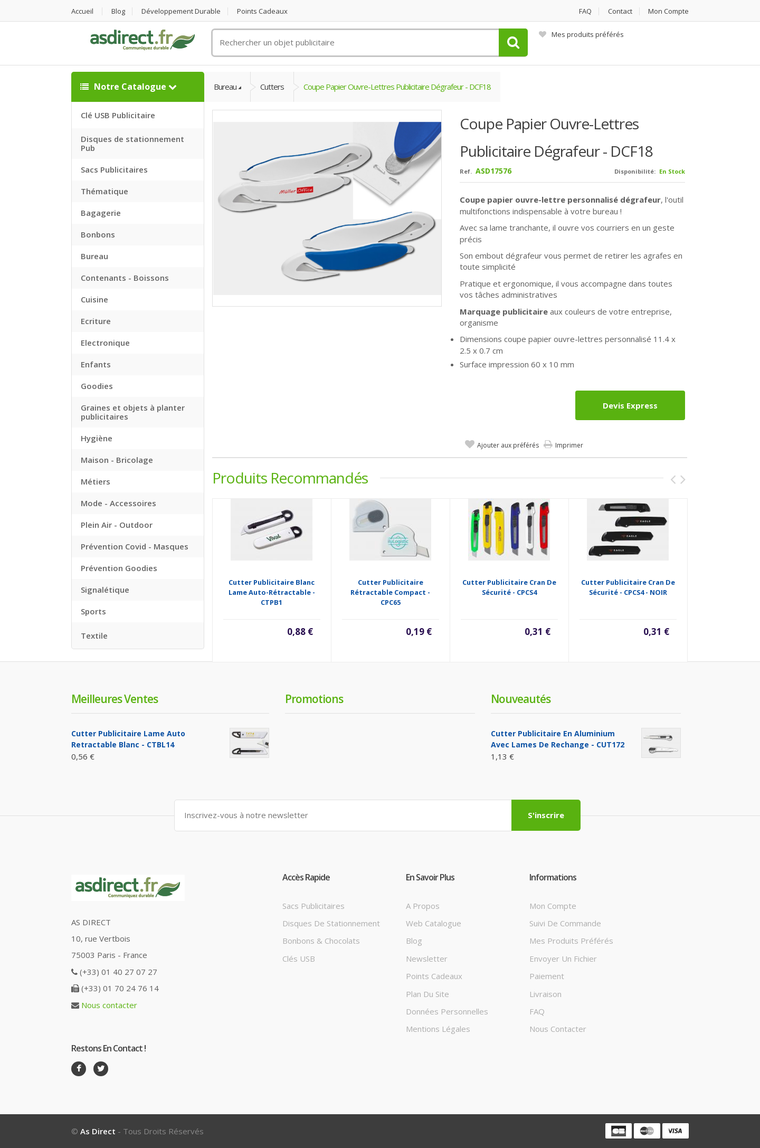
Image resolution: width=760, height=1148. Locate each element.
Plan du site (427, 994)
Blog (118, 11)
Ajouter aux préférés (508, 445)
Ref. (466, 171)
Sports (93, 611)
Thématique (104, 191)
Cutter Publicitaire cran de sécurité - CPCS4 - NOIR (628, 587)
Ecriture (96, 321)
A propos (423, 905)
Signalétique (105, 589)
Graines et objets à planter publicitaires (133, 412)
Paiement (546, 976)
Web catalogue (433, 923)
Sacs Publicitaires (114, 169)
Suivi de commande (565, 923)
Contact (620, 11)
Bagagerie (101, 212)
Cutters (272, 86)
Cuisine (94, 299)
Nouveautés (520, 698)
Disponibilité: (635, 171)
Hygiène (96, 438)
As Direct (98, 1131)
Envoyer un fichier (563, 958)
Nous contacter (109, 1005)
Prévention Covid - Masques (134, 546)
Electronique (105, 342)
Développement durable (181, 11)
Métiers (95, 481)
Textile (94, 635)
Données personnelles (447, 1011)
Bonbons (98, 234)
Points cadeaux (262, 11)
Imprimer (569, 445)
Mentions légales (438, 1028)
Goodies (97, 386)
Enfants (96, 364)
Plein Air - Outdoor (117, 524)
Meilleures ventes (114, 698)
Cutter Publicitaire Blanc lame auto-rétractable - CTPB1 (272, 592)
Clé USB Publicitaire (118, 115)
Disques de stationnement (331, 923)
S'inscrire (546, 815)
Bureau (94, 256)
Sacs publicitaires (313, 905)
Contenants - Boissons (125, 277)
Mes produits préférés (581, 34)
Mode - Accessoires (118, 503)
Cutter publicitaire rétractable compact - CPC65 (390, 592)
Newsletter (427, 958)
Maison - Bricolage (117, 459)
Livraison (545, 994)
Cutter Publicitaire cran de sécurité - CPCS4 (509, 587)
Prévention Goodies (119, 568)
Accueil (82, 11)
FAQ (585, 11)
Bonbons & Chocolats (321, 940)
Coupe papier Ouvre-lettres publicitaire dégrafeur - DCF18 (397, 86)
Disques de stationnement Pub (132, 143)
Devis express (630, 405)
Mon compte (668, 11)
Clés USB (298, 958)
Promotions (314, 698)
